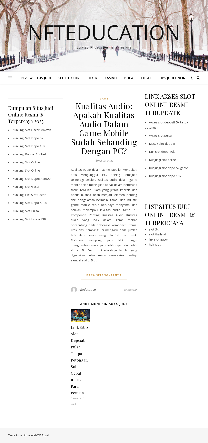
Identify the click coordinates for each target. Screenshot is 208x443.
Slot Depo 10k (35, 146)
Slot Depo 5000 (36, 203)
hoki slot (155, 244)
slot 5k (153, 229)
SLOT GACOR (68, 78)
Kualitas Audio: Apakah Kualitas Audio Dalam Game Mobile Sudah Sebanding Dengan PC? (104, 128)
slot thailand (157, 234)
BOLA (128, 78)
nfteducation (87, 290)
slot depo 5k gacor (175, 168)
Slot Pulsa (32, 211)
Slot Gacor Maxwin (38, 130)
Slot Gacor (32, 186)
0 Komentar (129, 290)
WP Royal (43, 435)
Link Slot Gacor (35, 195)
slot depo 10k (165, 151)
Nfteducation (104, 32)
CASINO (111, 78)
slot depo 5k (167, 143)
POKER (92, 78)
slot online (169, 160)
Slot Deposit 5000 (38, 178)
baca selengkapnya (104, 275)
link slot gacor (158, 239)
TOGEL (146, 78)
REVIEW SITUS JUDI (36, 78)
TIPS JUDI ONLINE (173, 78)
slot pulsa (165, 135)
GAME (104, 98)
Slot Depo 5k (34, 138)
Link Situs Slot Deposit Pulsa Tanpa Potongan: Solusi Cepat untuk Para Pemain (80, 360)
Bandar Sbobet (35, 154)
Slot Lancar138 (35, 219)
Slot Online (32, 162)
